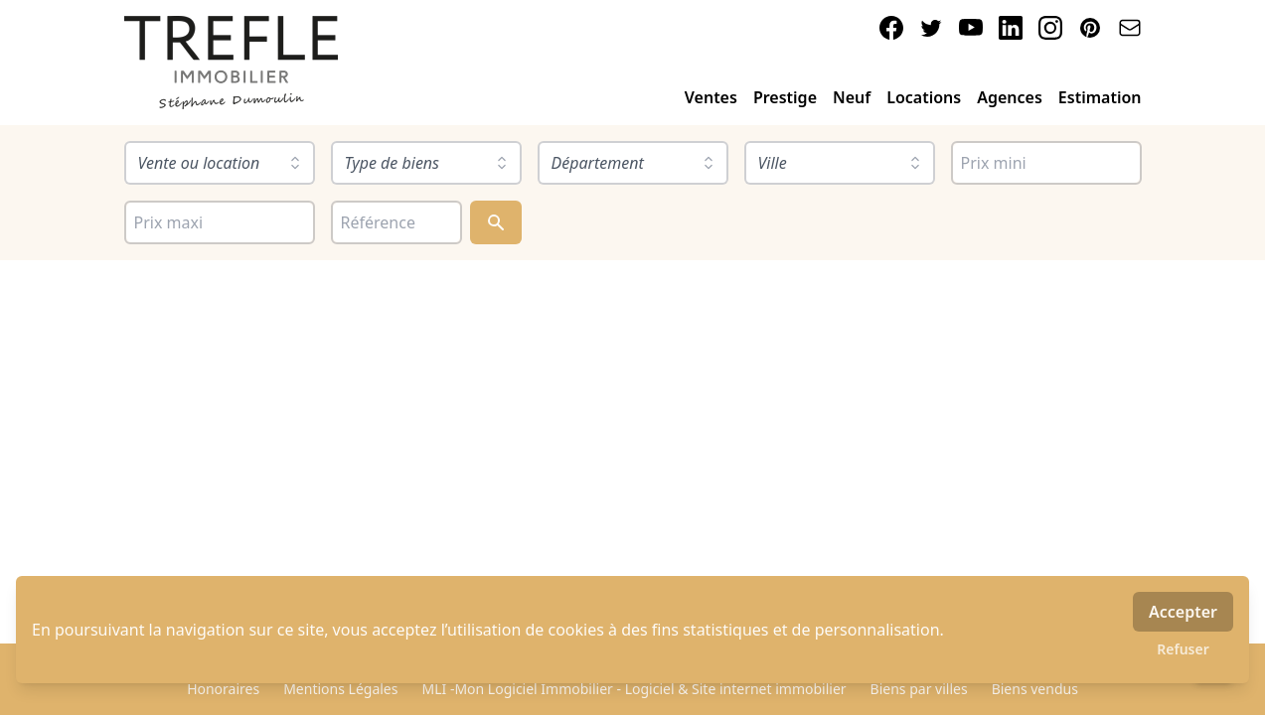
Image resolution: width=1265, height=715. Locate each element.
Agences (1009, 97)
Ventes (711, 97)
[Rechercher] (496, 222)
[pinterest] (1090, 28)
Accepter (1183, 612)
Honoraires (223, 688)
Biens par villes (919, 688)
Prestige (785, 97)
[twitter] (931, 28)
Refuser (1183, 649)
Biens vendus (1035, 688)
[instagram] (1050, 28)
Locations (923, 97)
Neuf (851, 97)
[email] (1130, 28)
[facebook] (891, 28)
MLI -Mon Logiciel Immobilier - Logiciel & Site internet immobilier (633, 688)
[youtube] (971, 28)
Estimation (1100, 97)
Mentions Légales (340, 688)
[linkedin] (1011, 28)
